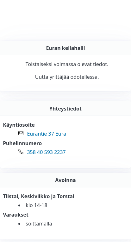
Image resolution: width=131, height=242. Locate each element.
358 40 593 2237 (46, 152)
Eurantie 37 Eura (46, 133)
